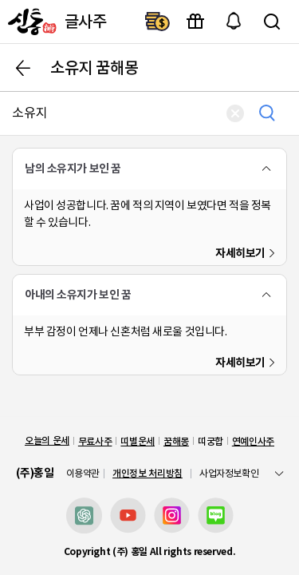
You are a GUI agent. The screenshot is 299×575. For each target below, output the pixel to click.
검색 (272, 21)
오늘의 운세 (47, 440)
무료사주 (95, 441)
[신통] (30, 21)
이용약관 (83, 473)
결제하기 (157, 21)
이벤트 (195, 21)
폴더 (266, 168)
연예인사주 (253, 441)
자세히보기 (240, 253)
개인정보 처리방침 (147, 473)
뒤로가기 (23, 68)
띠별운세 (137, 441)
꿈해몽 (176, 441)
